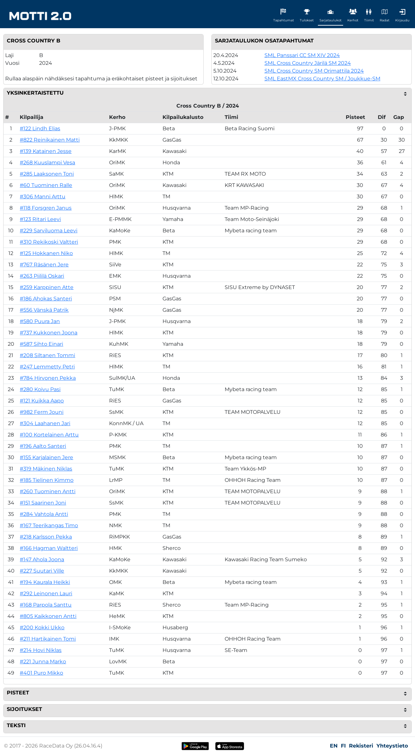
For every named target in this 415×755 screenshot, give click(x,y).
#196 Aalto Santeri (43, 446)
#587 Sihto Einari (41, 344)
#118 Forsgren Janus (46, 208)
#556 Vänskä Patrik (44, 310)
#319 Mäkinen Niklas (46, 469)
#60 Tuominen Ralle (46, 185)
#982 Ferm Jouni (41, 412)
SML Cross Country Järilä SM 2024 (307, 63)
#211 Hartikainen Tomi (48, 639)
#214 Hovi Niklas (41, 650)
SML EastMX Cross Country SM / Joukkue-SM (322, 79)
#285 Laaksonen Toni (47, 174)
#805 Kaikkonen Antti (48, 616)
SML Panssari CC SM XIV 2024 (302, 55)
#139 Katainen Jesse (46, 151)
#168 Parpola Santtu (46, 605)
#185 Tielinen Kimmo (46, 480)
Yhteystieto (392, 746)
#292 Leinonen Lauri (46, 593)
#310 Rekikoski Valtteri (49, 242)
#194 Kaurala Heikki (45, 582)
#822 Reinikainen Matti (50, 140)
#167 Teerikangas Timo (49, 525)
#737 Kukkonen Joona (48, 333)
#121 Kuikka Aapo (42, 401)
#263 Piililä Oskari (42, 276)
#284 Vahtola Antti (44, 514)
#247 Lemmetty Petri (47, 367)
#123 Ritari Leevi (40, 219)
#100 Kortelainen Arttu (49, 435)
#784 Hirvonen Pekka (48, 378)
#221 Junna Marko (43, 661)
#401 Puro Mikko (41, 673)
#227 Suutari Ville (42, 571)
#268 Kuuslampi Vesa (47, 162)
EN (334, 746)
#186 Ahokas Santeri (46, 299)
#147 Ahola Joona (42, 559)
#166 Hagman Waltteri (49, 548)
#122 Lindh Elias (40, 128)
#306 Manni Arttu (42, 196)
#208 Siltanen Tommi (47, 355)
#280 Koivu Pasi (40, 389)
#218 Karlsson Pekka (46, 537)
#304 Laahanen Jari (45, 423)
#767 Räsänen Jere (44, 264)
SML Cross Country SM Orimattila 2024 (314, 71)
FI (343, 746)
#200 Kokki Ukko (42, 627)
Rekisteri (361, 746)
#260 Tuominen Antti (47, 491)
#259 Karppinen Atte (46, 287)
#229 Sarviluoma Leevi (48, 230)
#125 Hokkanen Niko (46, 253)
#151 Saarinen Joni (43, 503)
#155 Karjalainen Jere (46, 457)
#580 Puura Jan (40, 321)
